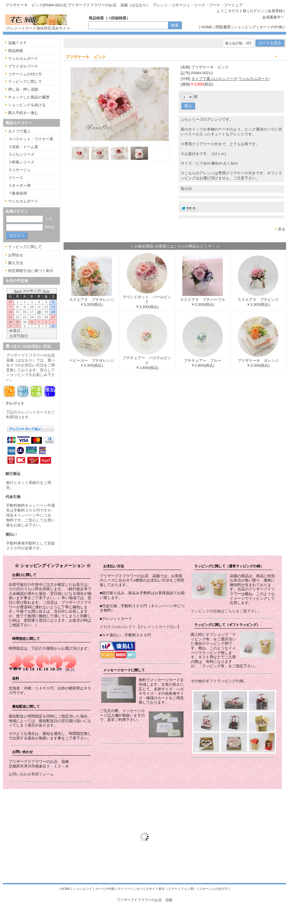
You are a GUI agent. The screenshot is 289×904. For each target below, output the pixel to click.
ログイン (256, 11)
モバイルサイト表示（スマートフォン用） (166, 888)
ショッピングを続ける (27, 105)
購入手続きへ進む (23, 113)
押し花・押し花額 (23, 89)
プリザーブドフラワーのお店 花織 (144, 900)
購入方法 (15, 263)
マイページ (125, 888)
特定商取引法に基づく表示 (30, 271)
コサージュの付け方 (25, 74)
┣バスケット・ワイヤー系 (30, 139)
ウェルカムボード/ (254, 79)
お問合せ (15, 255)
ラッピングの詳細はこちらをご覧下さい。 (226, 611)
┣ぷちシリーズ (21, 154)
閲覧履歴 (223, 27)
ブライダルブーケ (23, 66)
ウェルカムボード (23, 58)
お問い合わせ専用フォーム (31, 774)
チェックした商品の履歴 (28, 97)
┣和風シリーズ (21, 162)
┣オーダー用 (19, 185)
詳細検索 (118, 18)
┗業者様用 (17, 193)
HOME (206, 27)
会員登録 (275, 11)
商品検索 (15, 51)
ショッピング (245, 27)
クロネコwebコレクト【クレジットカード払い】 (140, 627)
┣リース (15, 178)
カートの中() (271, 27)
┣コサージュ (19, 170)
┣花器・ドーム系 (23, 147)
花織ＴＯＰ (17, 43)
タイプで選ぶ (19, 131)
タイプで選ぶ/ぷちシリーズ (214, 79)
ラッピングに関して (25, 81)
